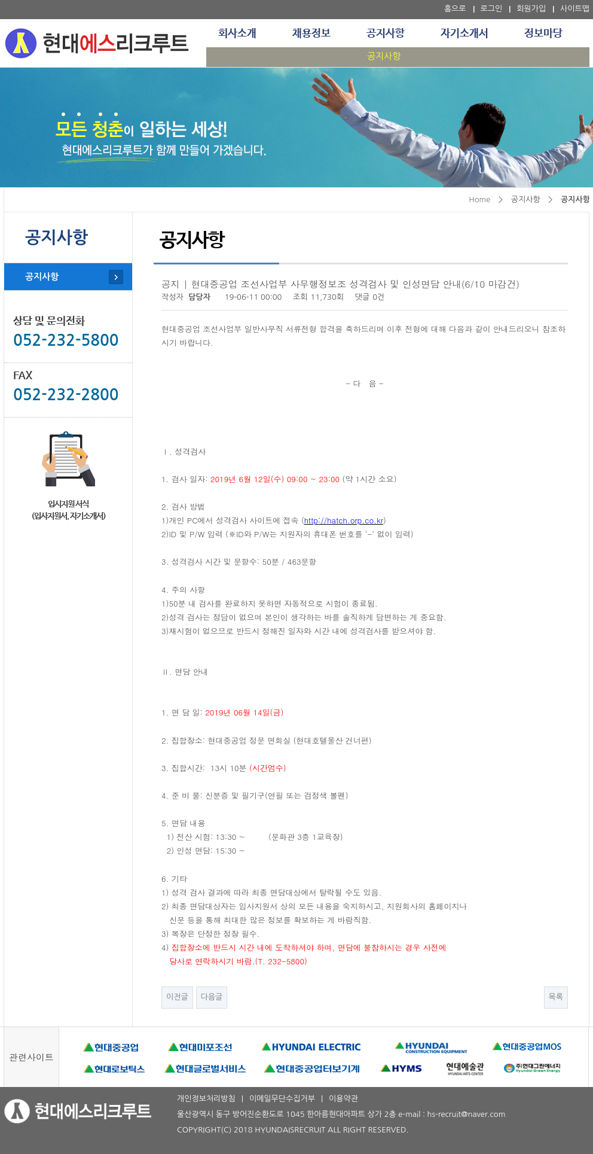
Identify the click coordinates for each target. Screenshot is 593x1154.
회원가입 (531, 9)
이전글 (177, 997)
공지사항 (385, 33)
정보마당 (543, 33)
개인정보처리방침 (206, 1099)
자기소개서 (464, 33)
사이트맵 (574, 9)
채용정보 (311, 33)
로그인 (492, 9)
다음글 (212, 997)
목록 (556, 997)
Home (479, 199)
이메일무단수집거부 (282, 1099)
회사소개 (237, 33)
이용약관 (343, 1099)
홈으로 (455, 9)
